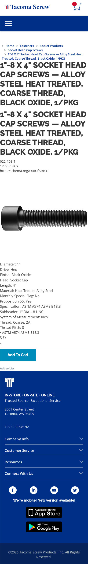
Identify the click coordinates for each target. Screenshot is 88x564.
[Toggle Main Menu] (8, 23)
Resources (13, 462)
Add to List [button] (7, 368)
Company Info (17, 439)
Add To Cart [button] (17, 355)
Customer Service (19, 450)
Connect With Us (19, 473)
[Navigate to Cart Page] (77, 7)
